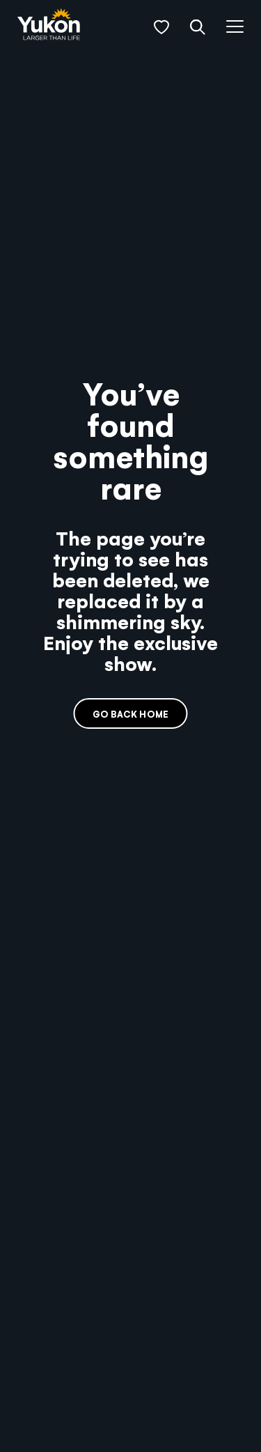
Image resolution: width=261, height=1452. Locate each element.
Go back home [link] (130, 714)
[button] (161, 27)
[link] (48, 25)
